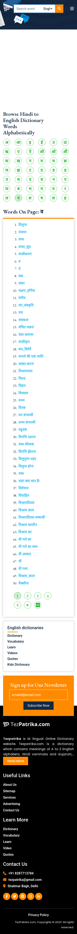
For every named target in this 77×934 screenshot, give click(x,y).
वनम (21, 400)
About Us (10, 785)
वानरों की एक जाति (30, 356)
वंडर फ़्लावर (25, 334)
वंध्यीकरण (25, 254)
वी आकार (24, 554)
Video (7, 848)
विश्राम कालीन (27, 525)
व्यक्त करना (26, 364)
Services (9, 797)
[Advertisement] (38, 72)
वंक (20, 276)
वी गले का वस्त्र (28, 546)
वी (19, 561)
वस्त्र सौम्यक (26, 444)
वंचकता (23, 320)
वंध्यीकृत (24, 342)
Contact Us (11, 810)
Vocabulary (15, 641)
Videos (12, 653)
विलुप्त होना (26, 466)
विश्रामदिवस (26, 503)
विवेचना (23, 488)
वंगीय (21, 298)
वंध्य (21, 239)
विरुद (21, 378)
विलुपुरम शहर (27, 459)
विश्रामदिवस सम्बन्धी (31, 517)
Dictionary (14, 636)
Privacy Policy (38, 915)
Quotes (12, 659)
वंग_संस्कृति (26, 305)
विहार (22, 386)
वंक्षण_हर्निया (26, 291)
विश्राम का (25, 532)
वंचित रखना (26, 327)
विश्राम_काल (26, 576)
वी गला (23, 569)
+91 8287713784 (20, 873)
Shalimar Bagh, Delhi (23, 886)
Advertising (11, 804)
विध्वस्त (23, 393)
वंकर (21, 283)
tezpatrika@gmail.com (25, 880)
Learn (11, 647)
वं (19, 268)
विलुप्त (22, 225)
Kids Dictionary (18, 664)
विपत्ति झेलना (27, 451)
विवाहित (23, 495)
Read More (15, 761)
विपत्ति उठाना (27, 437)
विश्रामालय (25, 371)
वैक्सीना (23, 583)
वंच (20, 312)
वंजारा (22, 232)
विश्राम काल (26, 510)
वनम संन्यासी (26, 422)
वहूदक (22, 429)
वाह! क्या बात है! (29, 481)
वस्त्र (21, 473)
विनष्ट (21, 408)
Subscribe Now (38, 706)
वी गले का (24, 539)
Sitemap (9, 791)
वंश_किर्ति (24, 349)
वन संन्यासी (25, 415)
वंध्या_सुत (24, 247)
